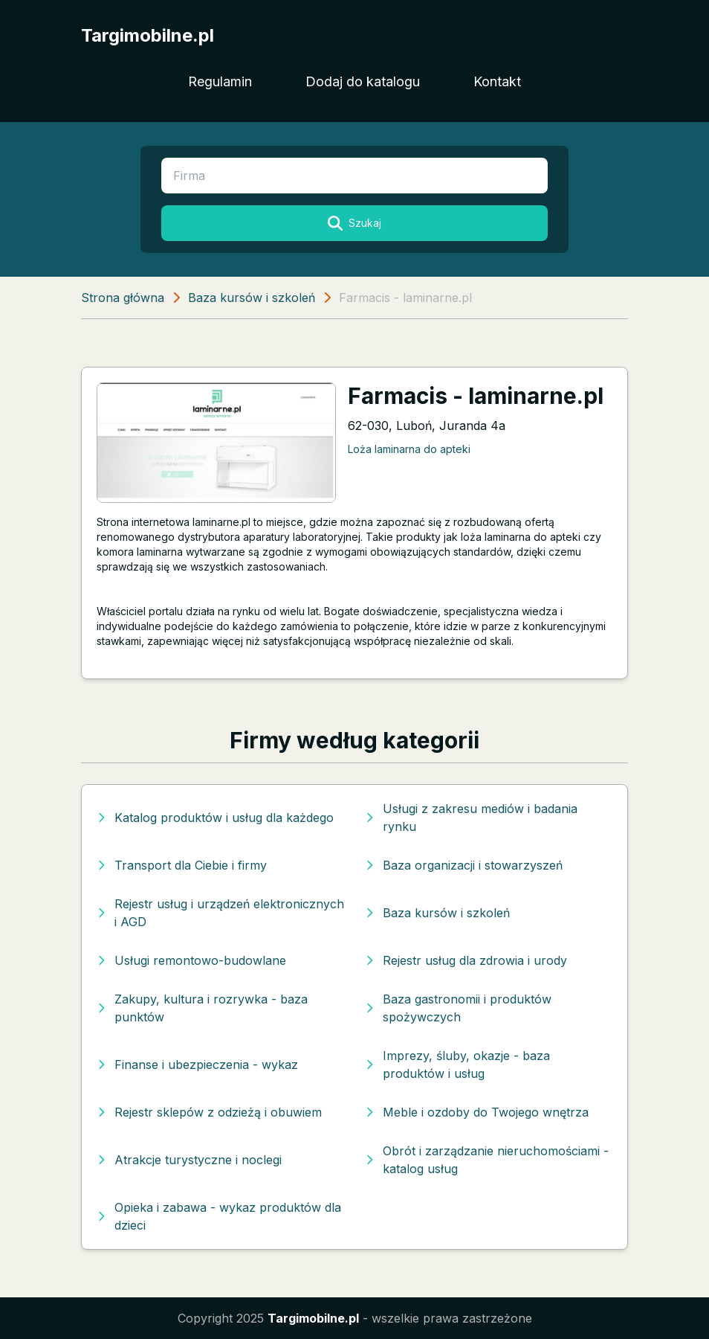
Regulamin (220, 81)
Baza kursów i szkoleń (251, 297)
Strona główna (122, 297)
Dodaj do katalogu (362, 81)
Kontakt (497, 81)
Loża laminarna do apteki (409, 449)
